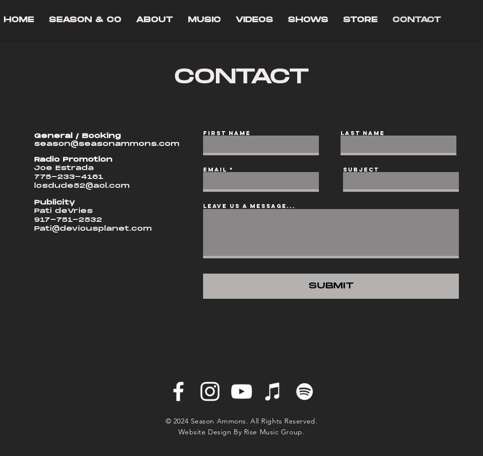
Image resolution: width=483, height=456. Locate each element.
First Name (227, 133)
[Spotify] (304, 391)
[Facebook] (178, 391)
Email (215, 169)
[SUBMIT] (331, 286)
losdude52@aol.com (82, 186)
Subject (361, 169)
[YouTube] (241, 391)
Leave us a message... (249, 206)
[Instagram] (210, 391)
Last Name (363, 133)
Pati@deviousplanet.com (93, 229)
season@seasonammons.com (106, 144)
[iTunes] (273, 391)
